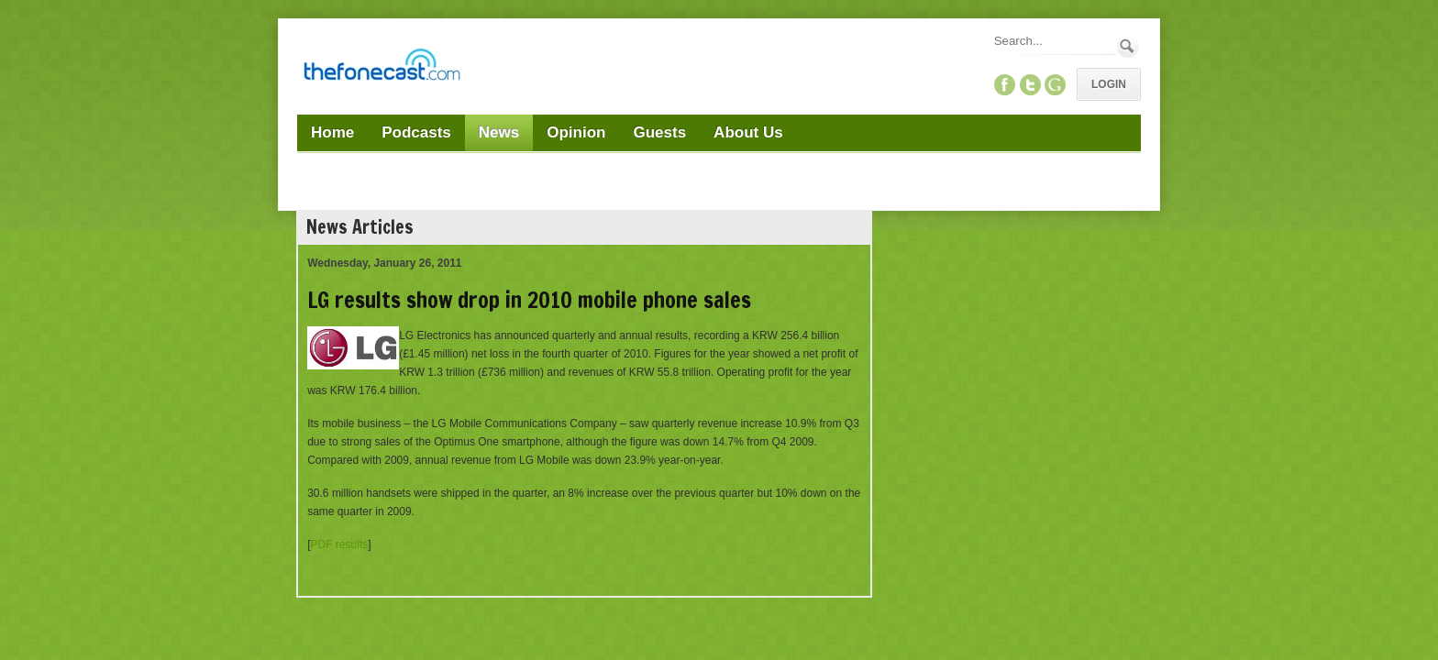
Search (1127, 46)
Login (1108, 84)
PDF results (340, 544)
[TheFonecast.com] (381, 67)
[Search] (1053, 41)
